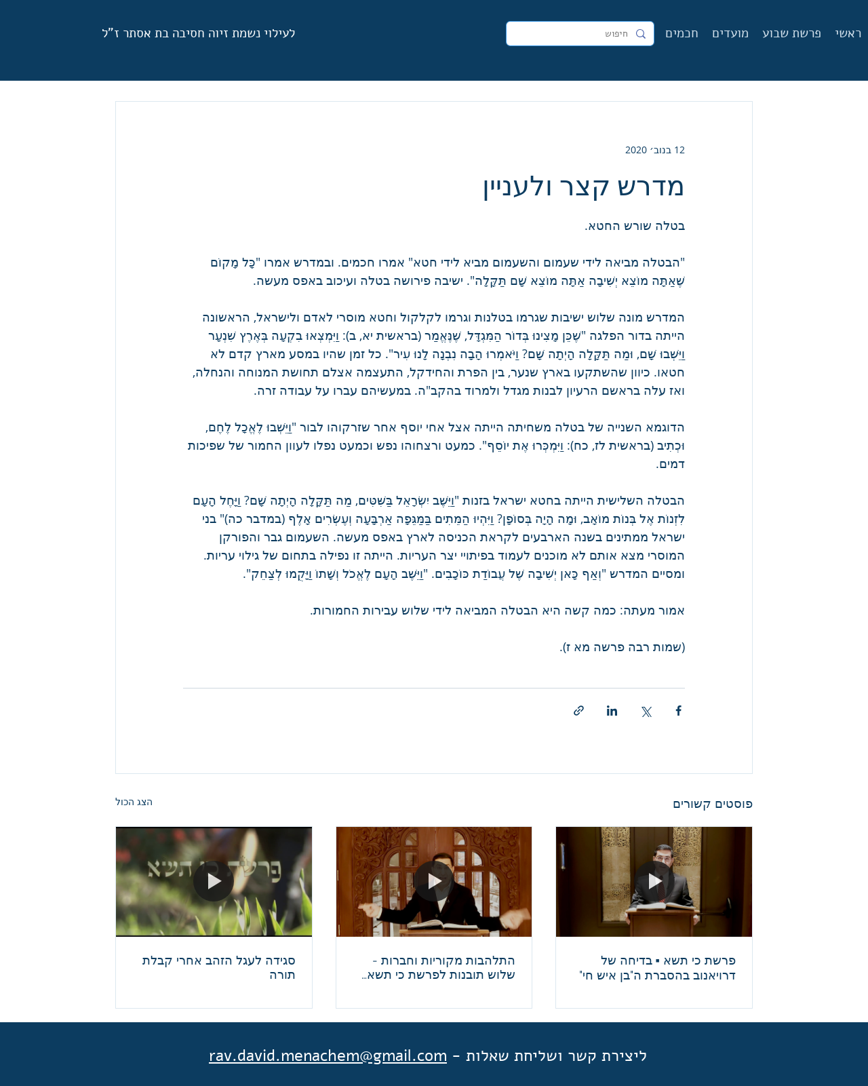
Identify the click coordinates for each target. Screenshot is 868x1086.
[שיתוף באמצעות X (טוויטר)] (645, 710)
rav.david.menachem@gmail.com (328, 1055)
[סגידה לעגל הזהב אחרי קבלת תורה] (214, 882)
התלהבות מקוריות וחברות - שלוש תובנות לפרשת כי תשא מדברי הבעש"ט (441, 967)
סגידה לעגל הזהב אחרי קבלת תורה (219, 967)
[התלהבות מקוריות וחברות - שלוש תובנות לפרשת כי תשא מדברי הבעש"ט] (434, 882)
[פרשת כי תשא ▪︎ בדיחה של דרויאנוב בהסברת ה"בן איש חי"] (654, 882)
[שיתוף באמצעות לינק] (578, 710)
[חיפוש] (581, 34)
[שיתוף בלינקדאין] (612, 710)
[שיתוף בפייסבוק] (678, 710)
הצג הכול (134, 801)
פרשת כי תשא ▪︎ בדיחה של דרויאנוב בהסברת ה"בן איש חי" (657, 967)
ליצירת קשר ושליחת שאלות (556, 1055)
